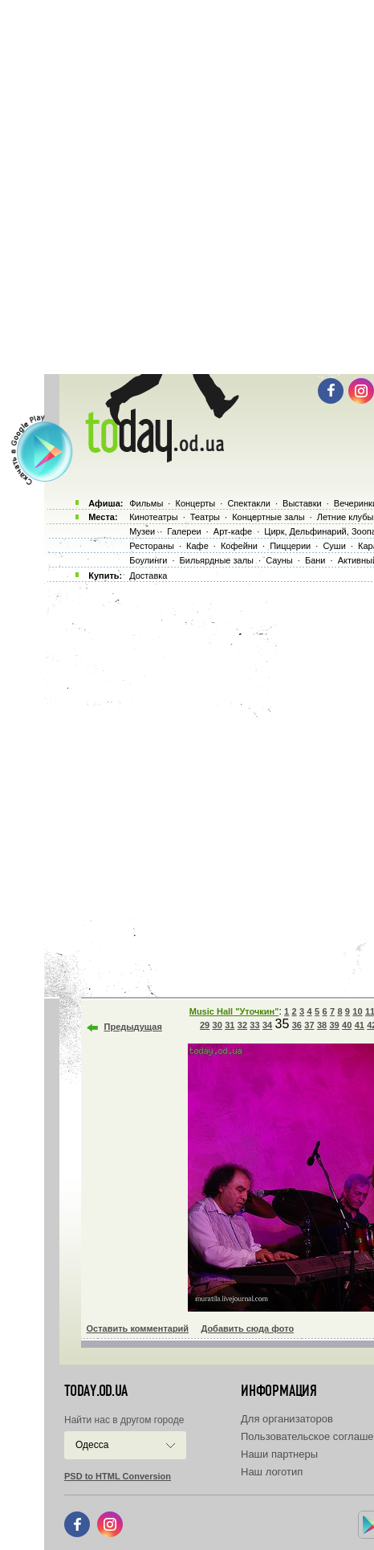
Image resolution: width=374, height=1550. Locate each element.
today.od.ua (96, 1391)
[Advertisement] (187, 187)
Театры (205, 517)
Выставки (302, 503)
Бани (315, 560)
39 (334, 1025)
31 (229, 1025)
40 (347, 1025)
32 (242, 1025)
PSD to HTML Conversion (117, 1476)
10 (357, 1011)
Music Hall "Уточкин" (234, 1011)
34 (267, 1025)
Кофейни (239, 546)
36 (297, 1025)
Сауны (279, 560)
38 (322, 1025)
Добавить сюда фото (247, 1328)
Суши (334, 546)
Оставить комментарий (138, 1328)
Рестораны (151, 546)
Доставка (148, 575)
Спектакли (248, 503)
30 (217, 1025)
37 (309, 1025)
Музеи (142, 531)
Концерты (195, 503)
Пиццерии (290, 546)
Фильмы (146, 503)
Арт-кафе (232, 531)
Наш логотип (272, 1472)
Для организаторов (287, 1419)
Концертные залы (268, 517)
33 (254, 1025)
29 (204, 1025)
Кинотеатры (153, 517)
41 (359, 1025)
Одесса (91, 1444)
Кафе (197, 546)
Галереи (184, 531)
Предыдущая (133, 1026)
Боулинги (148, 560)
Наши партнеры (279, 1454)
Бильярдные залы (217, 560)
